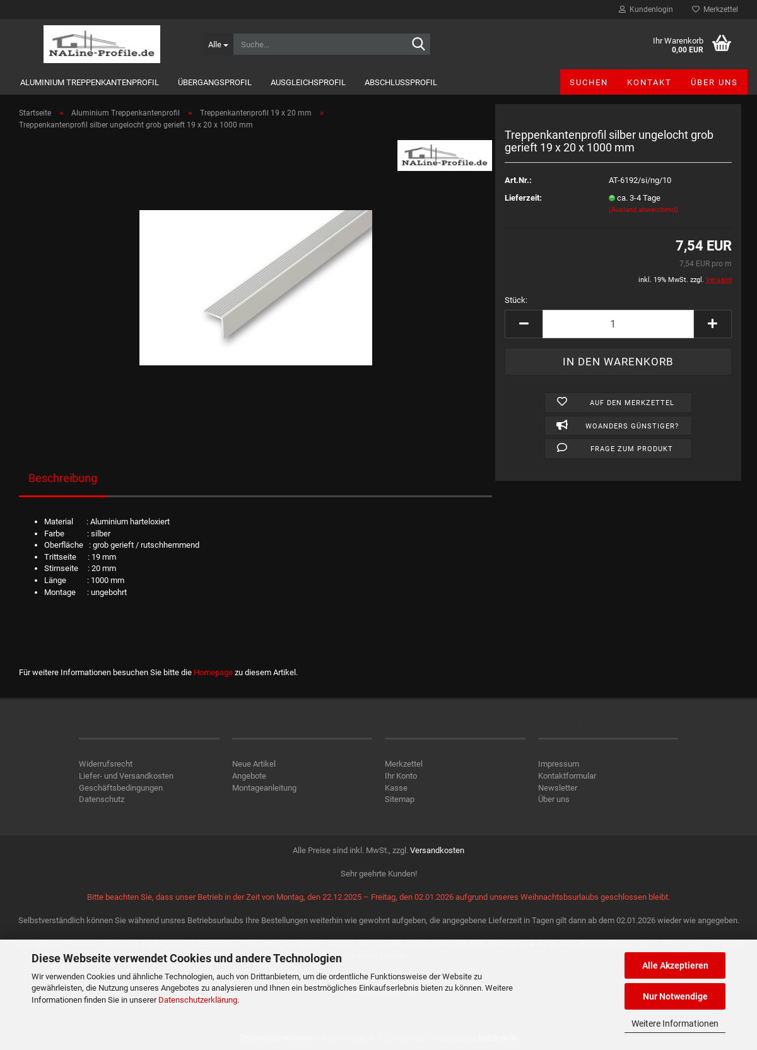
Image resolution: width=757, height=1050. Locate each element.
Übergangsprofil (215, 82)
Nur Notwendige (675, 996)
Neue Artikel (254, 764)
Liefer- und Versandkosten (126, 776)
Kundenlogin (646, 9)
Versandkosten (437, 850)
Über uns (714, 82)
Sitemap (399, 799)
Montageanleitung (264, 788)
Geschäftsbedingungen (121, 788)
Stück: (516, 300)
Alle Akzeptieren (675, 965)
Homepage (213, 672)
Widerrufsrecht (105, 764)
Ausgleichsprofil (308, 82)
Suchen (589, 82)
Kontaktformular (567, 776)
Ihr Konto (401, 776)
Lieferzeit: (523, 198)
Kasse (396, 788)
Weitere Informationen (675, 1023)
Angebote (249, 776)
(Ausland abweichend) (643, 210)
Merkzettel (715, 9)
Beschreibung (62, 478)
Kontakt (649, 82)
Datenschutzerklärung (197, 1000)
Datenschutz (101, 799)
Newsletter (557, 788)
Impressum (558, 764)
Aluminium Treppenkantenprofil (89, 82)
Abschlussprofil (401, 82)
